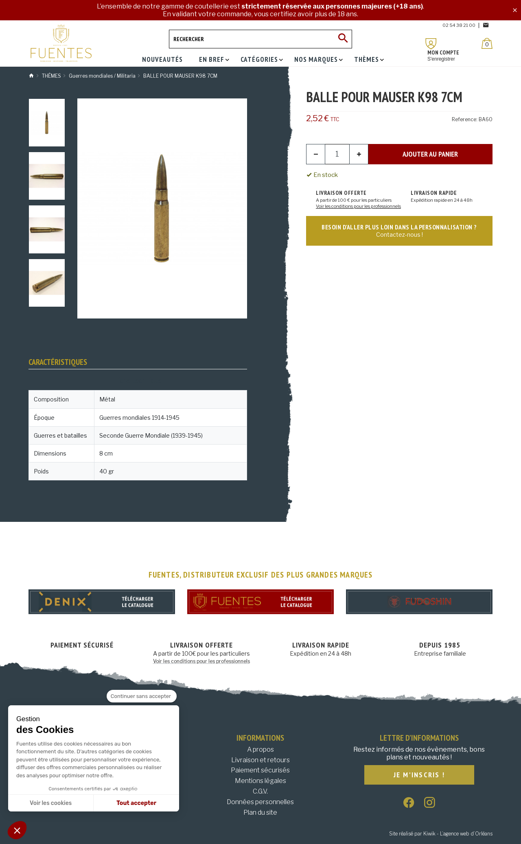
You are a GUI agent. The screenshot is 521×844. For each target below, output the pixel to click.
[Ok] (342, 39)
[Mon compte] (431, 44)
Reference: (464, 119)
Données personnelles (260, 802)
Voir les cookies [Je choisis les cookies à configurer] (51, 803)
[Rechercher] (260, 39)
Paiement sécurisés (260, 770)
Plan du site (260, 812)
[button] (17, 830)
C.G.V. (260, 791)
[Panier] (487, 43)
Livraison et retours (260, 760)
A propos (260, 749)
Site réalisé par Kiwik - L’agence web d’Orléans (441, 834)
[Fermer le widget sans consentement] (142, 696)
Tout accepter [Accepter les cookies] (136, 803)
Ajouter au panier (430, 154)
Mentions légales (260, 781)
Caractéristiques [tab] (57, 362)
